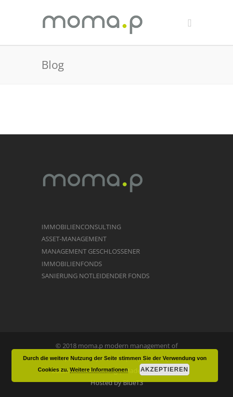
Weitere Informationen (99, 370)
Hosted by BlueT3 (116, 382)
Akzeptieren (164, 369)
